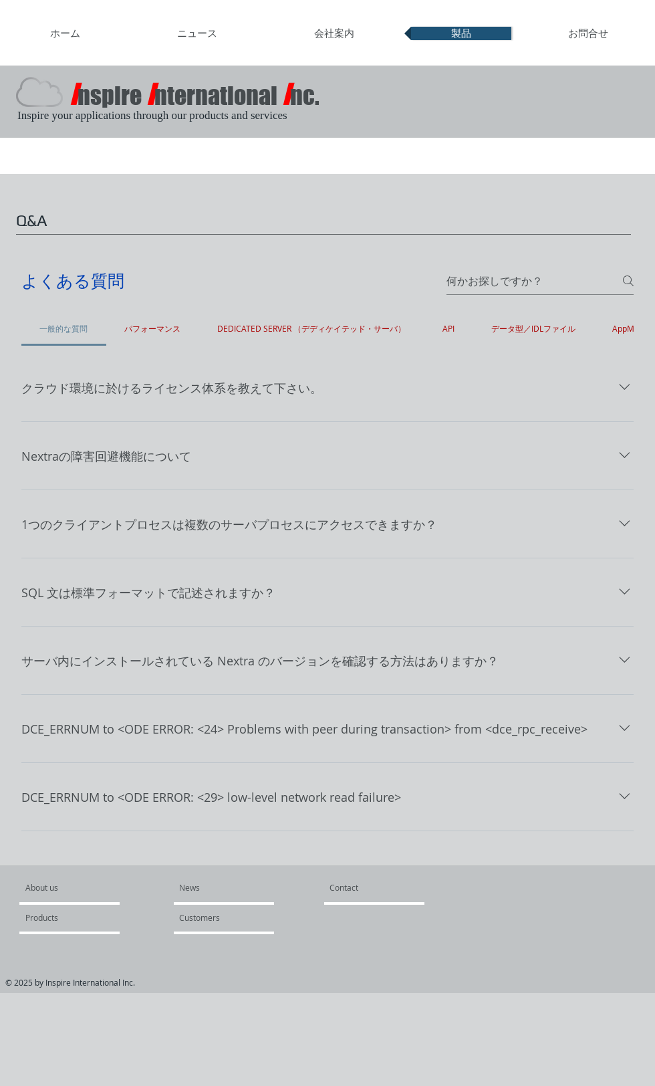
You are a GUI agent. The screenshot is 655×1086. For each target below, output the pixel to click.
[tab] (63, 328)
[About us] (76, 887)
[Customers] (217, 917)
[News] (211, 887)
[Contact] (345, 887)
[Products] (63, 917)
